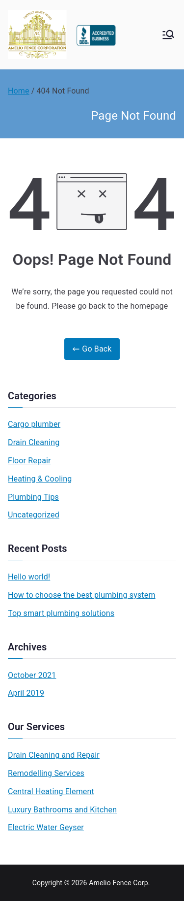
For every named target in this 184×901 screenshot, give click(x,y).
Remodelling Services (46, 773)
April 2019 (26, 693)
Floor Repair (29, 460)
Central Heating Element (51, 791)
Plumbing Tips (33, 497)
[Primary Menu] (168, 34)
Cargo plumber (34, 424)
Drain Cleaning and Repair (54, 755)
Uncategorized (33, 514)
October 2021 (32, 675)
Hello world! (29, 576)
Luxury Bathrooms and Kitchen (62, 809)
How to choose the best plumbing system (82, 595)
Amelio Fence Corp (118, 883)
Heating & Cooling (40, 478)
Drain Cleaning (33, 442)
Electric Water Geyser (46, 827)
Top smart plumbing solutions (61, 613)
